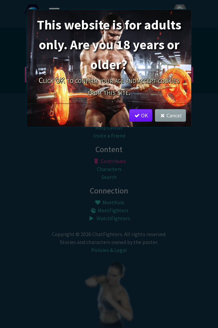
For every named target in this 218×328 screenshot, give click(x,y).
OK (140, 115)
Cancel (170, 115)
